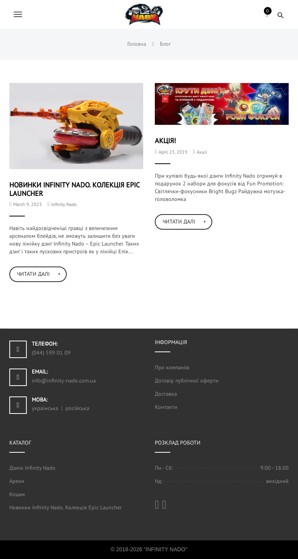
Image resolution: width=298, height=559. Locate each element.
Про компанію (172, 367)
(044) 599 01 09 (51, 352)
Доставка (166, 393)
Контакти (166, 406)
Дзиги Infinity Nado (32, 467)
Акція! (165, 140)
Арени (16, 481)
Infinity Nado (63, 204)
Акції (202, 152)
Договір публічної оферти (186, 380)
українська (45, 408)
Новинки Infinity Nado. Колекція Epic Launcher (74, 189)
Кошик (17, 494)
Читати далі (33, 273)
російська (77, 408)
